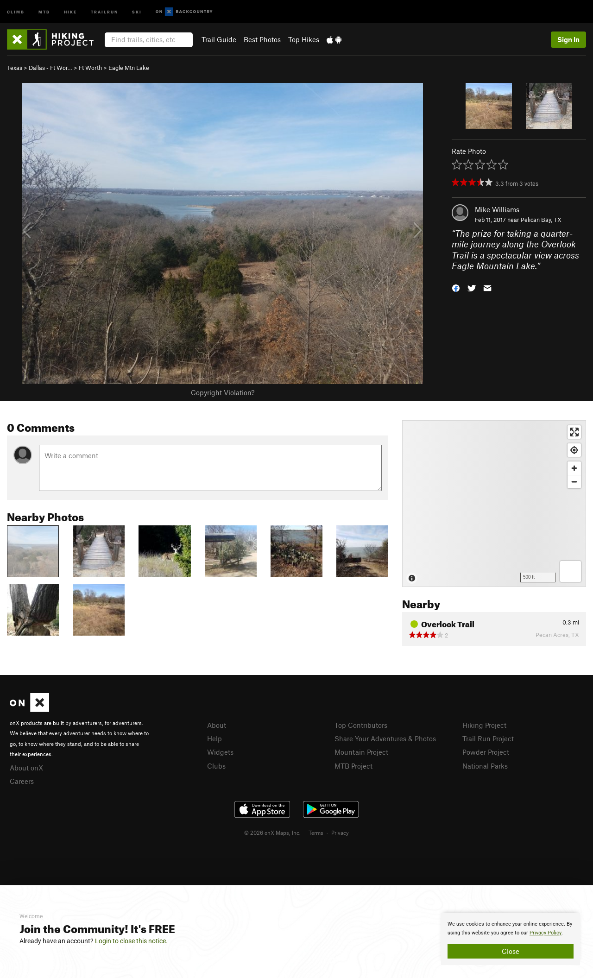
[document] (511, 939)
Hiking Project (484, 725)
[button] (456, 287)
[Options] (570, 571)
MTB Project (353, 766)
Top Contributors (360, 725)
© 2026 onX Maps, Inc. (272, 832)
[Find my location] (574, 450)
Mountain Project (361, 752)
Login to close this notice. (131, 941)
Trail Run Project (488, 738)
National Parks (485, 766)
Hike (70, 11)
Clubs (216, 766)
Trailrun (104, 11)
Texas (14, 67)
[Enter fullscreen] (574, 432)
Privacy (340, 832)
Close (510, 951)
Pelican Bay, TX (541, 219)
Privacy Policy (545, 933)
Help (214, 738)
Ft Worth (90, 67)
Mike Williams (497, 209)
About (216, 725)
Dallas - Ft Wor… (50, 67)
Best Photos (262, 39)
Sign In (568, 39)
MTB (44, 11)
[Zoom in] (574, 468)
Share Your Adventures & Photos (385, 738)
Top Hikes (303, 39)
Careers (22, 781)
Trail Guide (219, 39)
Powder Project (485, 752)
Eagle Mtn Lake (128, 67)
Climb (16, 11)
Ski (137, 11)
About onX (26, 767)
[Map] (494, 504)
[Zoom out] (574, 481)
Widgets (220, 752)
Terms (316, 832)
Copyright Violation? (222, 392)
